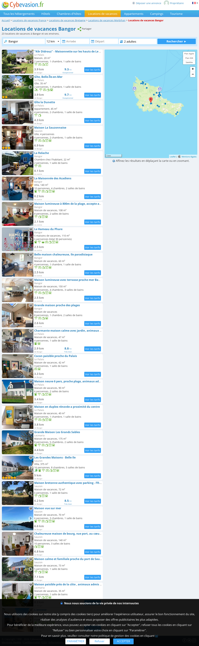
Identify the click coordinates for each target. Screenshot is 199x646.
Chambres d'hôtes (69, 14)
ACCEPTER (123, 641)
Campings (156, 14)
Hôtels (45, 14)
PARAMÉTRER (75, 641)
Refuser (100, 641)
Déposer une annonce (146, 3)
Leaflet (173, 156)
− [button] (193, 74)
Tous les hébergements (19, 14)
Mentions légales (189, 156)
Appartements (133, 14)
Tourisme (176, 14)
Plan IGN (189, 58)
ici (156, 636)
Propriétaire (174, 3)
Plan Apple (189, 53)
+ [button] (193, 69)
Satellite (189, 62)
